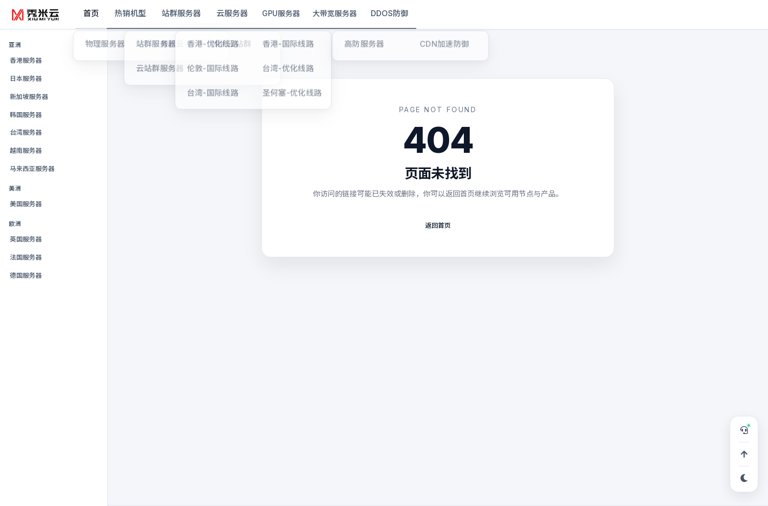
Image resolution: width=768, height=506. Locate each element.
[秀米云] (36, 14)
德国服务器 (26, 275)
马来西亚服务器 (32, 168)
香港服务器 (26, 60)
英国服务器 (26, 239)
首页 (91, 13)
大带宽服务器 (334, 13)
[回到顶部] (744, 454)
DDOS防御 (389, 13)
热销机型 (130, 13)
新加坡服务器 (29, 96)
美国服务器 (26, 204)
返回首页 (438, 225)
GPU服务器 (281, 13)
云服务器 (232, 13)
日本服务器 (26, 78)
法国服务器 (26, 257)
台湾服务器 (26, 132)
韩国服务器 (26, 115)
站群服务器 (181, 13)
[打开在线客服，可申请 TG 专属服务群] (744, 430)
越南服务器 (26, 150)
